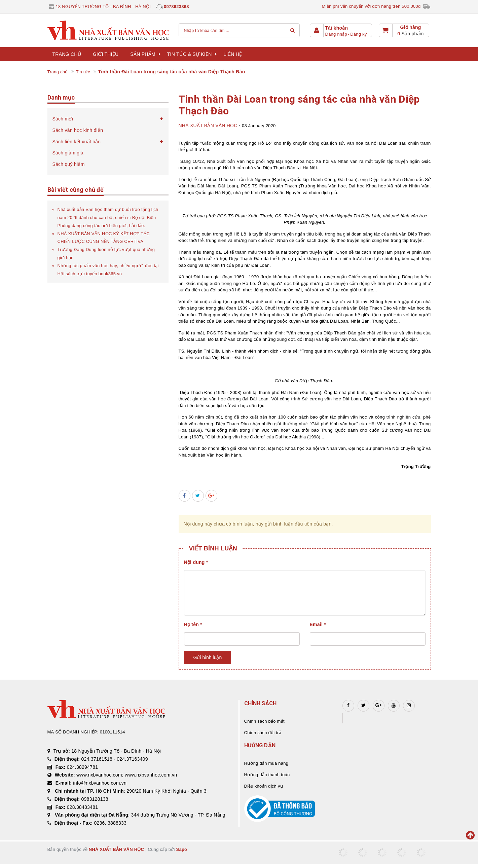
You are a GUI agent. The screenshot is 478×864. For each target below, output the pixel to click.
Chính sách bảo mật (264, 721)
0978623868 (176, 6)
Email (318, 624)
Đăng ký (358, 34)
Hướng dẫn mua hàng (266, 763)
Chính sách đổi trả (262, 732)
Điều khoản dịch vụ (263, 786)
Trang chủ (66, 54)
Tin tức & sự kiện (192, 54)
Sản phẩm (145, 54)
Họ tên (193, 624)
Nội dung (196, 562)
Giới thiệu (105, 54)
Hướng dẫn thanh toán (267, 774)
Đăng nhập (336, 34)
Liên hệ (233, 54)
